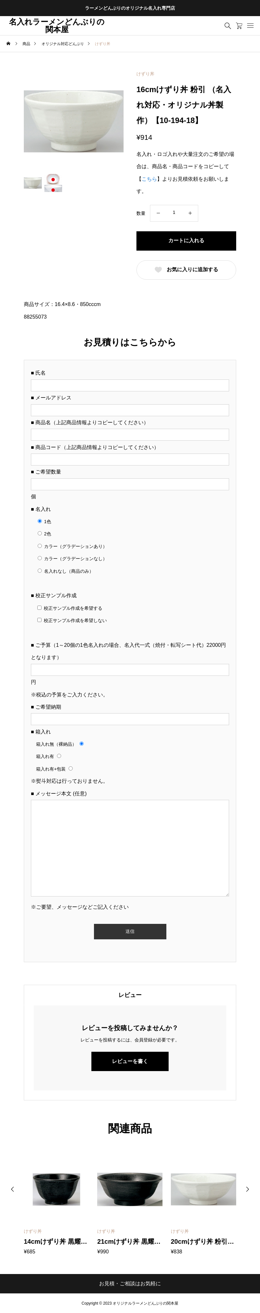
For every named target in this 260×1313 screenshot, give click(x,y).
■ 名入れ (41, 509)
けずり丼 (145, 74)
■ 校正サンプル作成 (54, 595)
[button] (13, 1189)
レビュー (130, 995)
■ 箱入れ (41, 731)
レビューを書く (130, 1061)
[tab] (130, 995)
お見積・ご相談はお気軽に (130, 1283)
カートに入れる (186, 240)
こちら (149, 179)
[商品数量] (174, 212)
